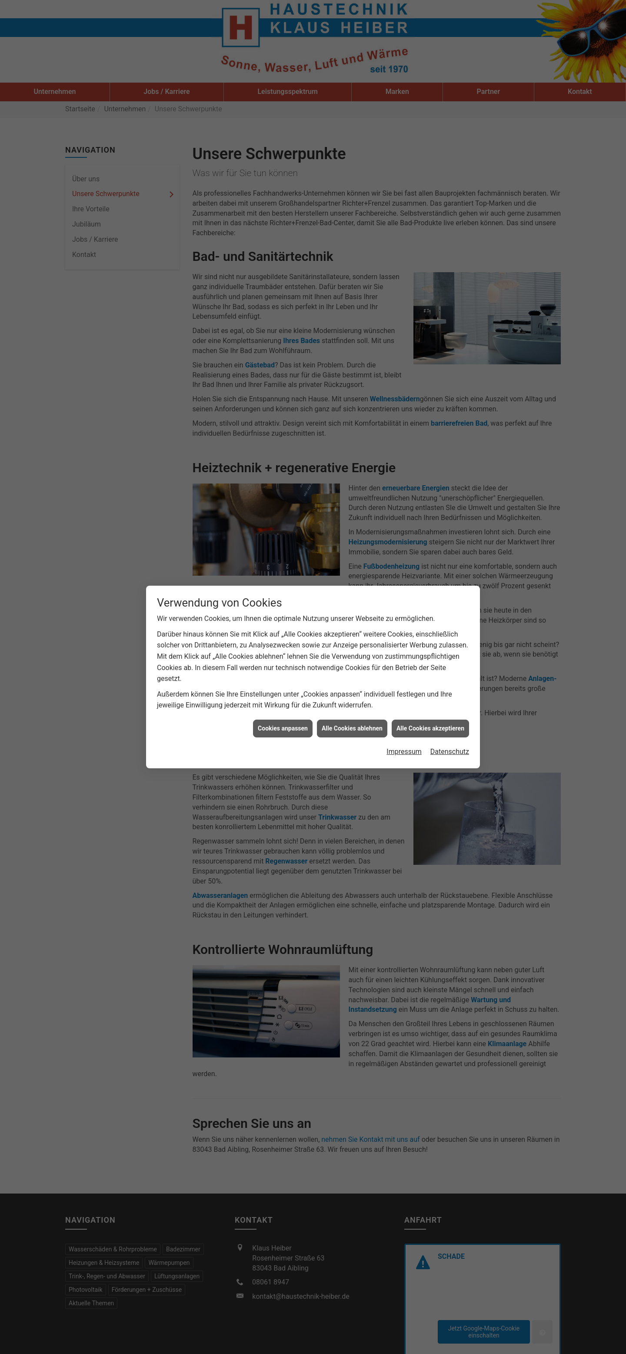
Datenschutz (449, 723)
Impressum (404, 723)
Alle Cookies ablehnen (352, 699)
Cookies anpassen (283, 699)
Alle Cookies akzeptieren (430, 699)
